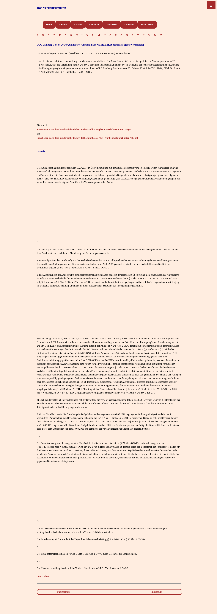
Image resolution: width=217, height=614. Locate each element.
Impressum (156, 592)
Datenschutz (63, 592)
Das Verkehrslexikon (51, 8)
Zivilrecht (129, 24)
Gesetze (78, 24)
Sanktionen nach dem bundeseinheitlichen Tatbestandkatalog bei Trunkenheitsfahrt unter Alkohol (87, 138)
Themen (63, 24)
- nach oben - (43, 576)
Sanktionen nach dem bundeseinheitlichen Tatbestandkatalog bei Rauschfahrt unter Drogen (84, 129)
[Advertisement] (109, 102)
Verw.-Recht (147, 24)
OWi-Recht (111, 24)
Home (49, 24)
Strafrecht (93, 24)
